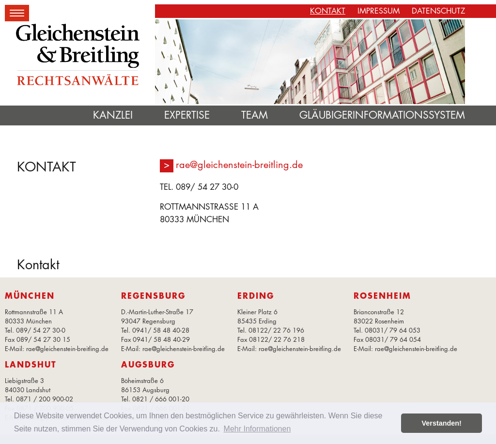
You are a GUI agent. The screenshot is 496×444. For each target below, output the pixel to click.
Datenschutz (438, 11)
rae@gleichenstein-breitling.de (239, 164)
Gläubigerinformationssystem (382, 115)
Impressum (378, 11)
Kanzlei (113, 115)
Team (254, 115)
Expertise (187, 115)
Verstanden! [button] (442, 423)
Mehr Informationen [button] (257, 429)
